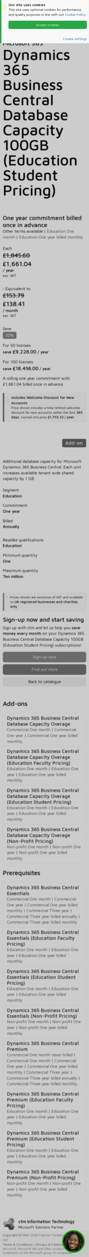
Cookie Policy (75, 14)
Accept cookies (47, 25)
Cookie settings (75, 39)
